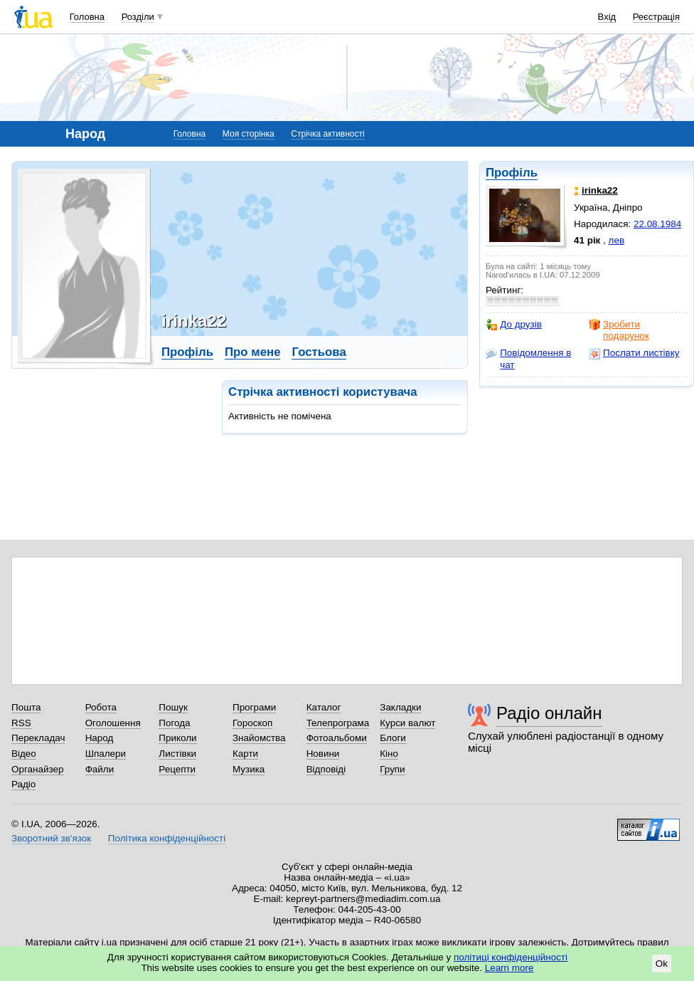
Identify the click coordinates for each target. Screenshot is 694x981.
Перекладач (38, 738)
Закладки (400, 707)
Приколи (177, 738)
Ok (662, 963)
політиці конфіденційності (510, 957)
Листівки (177, 753)
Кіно (389, 753)
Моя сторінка (248, 134)
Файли (99, 769)
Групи (392, 769)
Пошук (173, 707)
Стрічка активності (327, 134)
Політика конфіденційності (166, 838)
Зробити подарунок (619, 330)
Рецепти (177, 769)
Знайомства (259, 738)
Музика (249, 769)
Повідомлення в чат (528, 358)
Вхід (607, 16)
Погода (174, 723)
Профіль (512, 172)
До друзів (514, 324)
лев (616, 240)
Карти (245, 753)
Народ (99, 738)
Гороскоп (252, 723)
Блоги (393, 738)
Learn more (509, 967)
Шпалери (105, 753)
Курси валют (407, 723)
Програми (254, 707)
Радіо (23, 784)
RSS (21, 723)
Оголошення (113, 723)
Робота (101, 707)
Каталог (323, 707)
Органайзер (37, 769)
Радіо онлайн (549, 713)
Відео (23, 753)
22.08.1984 (657, 224)
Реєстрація (656, 16)
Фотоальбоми (336, 738)
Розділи (138, 16)
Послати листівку (634, 353)
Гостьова (319, 352)
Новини (323, 753)
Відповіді (326, 769)
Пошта (26, 707)
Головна (87, 16)
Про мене (253, 352)
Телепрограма (338, 723)
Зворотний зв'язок (51, 838)
